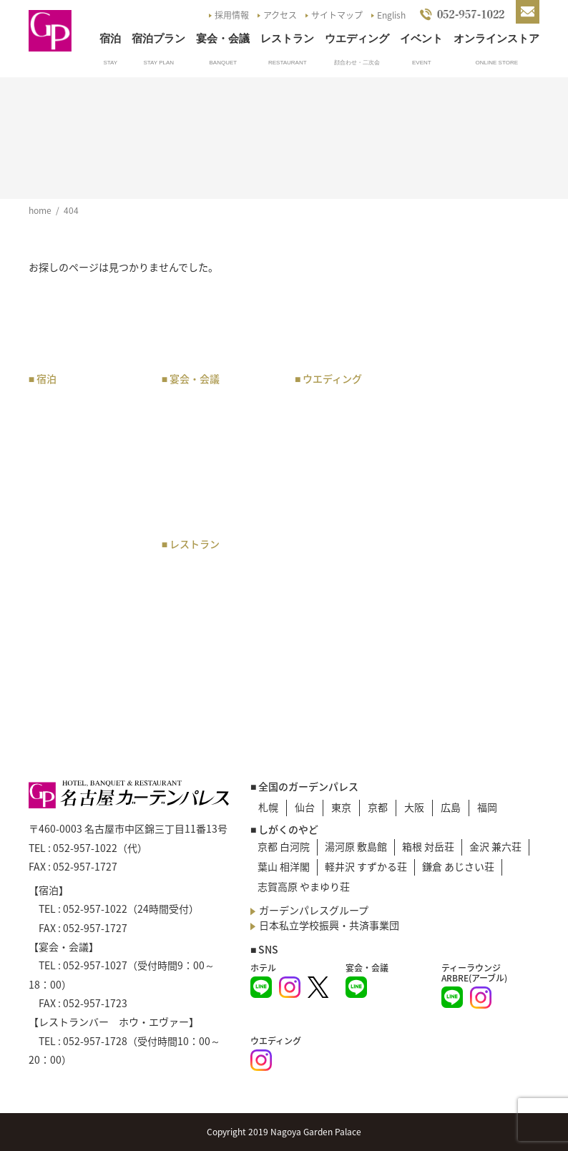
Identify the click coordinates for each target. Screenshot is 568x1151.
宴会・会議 (223, 38)
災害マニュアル (471, 591)
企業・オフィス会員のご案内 (86, 568)
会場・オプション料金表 (219, 464)
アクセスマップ (470, 398)
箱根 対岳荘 (428, 846)
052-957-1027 (95, 965)
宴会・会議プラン (209, 403)
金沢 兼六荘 (495, 846)
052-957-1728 (95, 1041)
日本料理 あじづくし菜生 (219, 659)
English (391, 15)
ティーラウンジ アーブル (218, 593)
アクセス (280, 15)
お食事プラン (199, 568)
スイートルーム (71, 438)
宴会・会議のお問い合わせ (219, 496)
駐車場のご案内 (471, 415)
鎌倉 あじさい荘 (458, 866)
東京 (341, 807)
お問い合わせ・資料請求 (486, 494)
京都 (378, 807)
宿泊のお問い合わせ (81, 680)
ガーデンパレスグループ (313, 910)
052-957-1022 (85, 848)
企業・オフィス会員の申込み (86, 601)
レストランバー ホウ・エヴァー (214, 626)
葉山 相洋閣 (284, 866)
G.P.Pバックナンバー (483, 538)
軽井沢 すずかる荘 (366, 866)
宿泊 (110, 38)
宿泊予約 (56, 543)
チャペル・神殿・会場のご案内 (352, 428)
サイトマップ (337, 15)
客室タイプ (61, 420)
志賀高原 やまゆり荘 (304, 886)
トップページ (466, 380)
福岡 (487, 807)
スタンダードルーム (81, 474)
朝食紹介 (56, 644)
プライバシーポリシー (486, 574)
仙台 (305, 807)
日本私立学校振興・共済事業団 (329, 925)
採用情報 (232, 15)
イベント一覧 (466, 451)
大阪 (414, 807)
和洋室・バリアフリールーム (86, 499)
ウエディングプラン (346, 403)
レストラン (287, 38)
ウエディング (357, 38)
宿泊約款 (56, 698)
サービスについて (76, 626)
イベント (421, 38)
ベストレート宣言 (76, 662)
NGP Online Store (482, 556)
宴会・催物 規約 (209, 438)
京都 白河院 (284, 846)
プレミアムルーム (75, 456)
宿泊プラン (158, 38)
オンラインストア (496, 38)
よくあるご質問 (471, 469)
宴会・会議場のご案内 (219, 420)
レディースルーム (75, 525)
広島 (451, 807)
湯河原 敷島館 (356, 846)
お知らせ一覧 (466, 433)
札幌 (268, 807)
